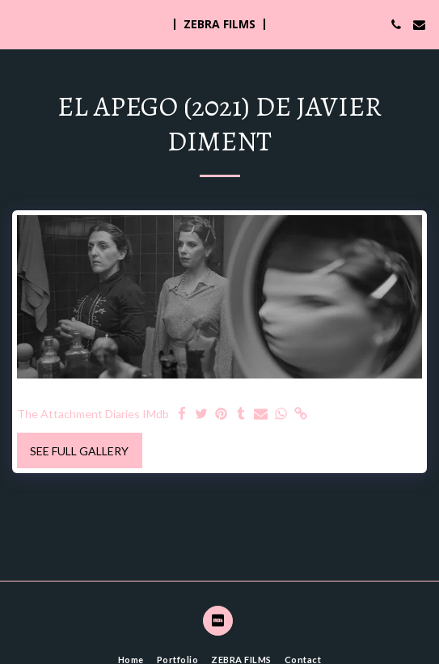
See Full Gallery (79, 451)
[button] (18, 24)
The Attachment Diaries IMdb (93, 414)
